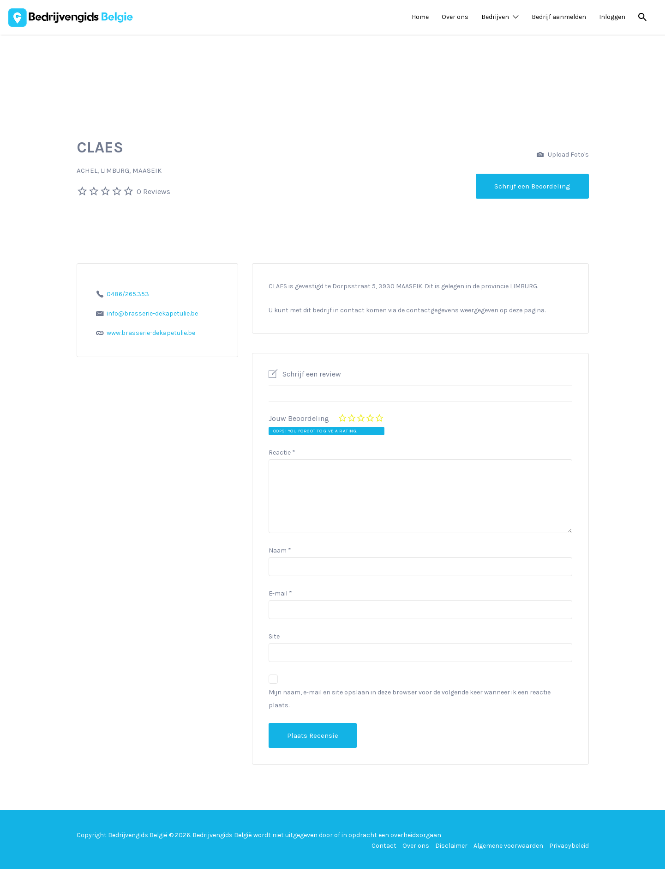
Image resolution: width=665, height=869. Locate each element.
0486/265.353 (128, 294)
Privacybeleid (569, 846)
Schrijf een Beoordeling (532, 186)
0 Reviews (153, 191)
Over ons (455, 17)
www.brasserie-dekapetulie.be (151, 333)
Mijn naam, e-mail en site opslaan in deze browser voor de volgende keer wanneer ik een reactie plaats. (410, 698)
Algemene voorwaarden (508, 846)
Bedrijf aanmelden (559, 17)
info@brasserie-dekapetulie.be (152, 313)
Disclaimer (451, 846)
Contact (383, 846)
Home (420, 17)
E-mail (280, 593)
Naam (280, 550)
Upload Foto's (563, 155)
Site (274, 636)
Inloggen (612, 17)
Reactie (282, 452)
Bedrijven (495, 17)
